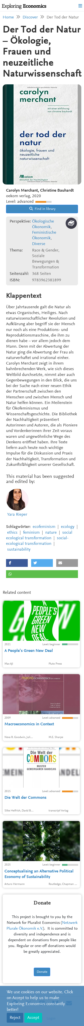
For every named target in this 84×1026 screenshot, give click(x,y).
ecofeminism (44, 527)
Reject (15, 1018)
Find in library (42, 209)
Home (8, 17)
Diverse (38, 244)
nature (51, 533)
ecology (67, 527)
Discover (30, 17)
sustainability (18, 549)
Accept (33, 1018)
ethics (12, 533)
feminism (31, 533)
